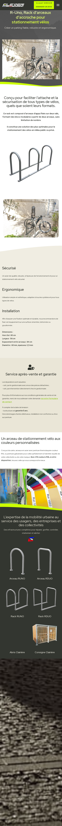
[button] (58, 5)
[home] (12, 5)
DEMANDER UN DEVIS (44, 5)
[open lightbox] (31, 218)
